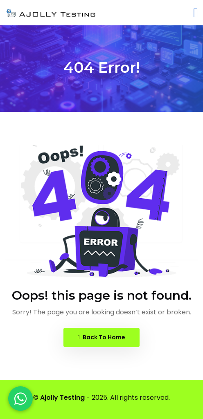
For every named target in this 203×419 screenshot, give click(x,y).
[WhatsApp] (20, 398)
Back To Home (101, 337)
